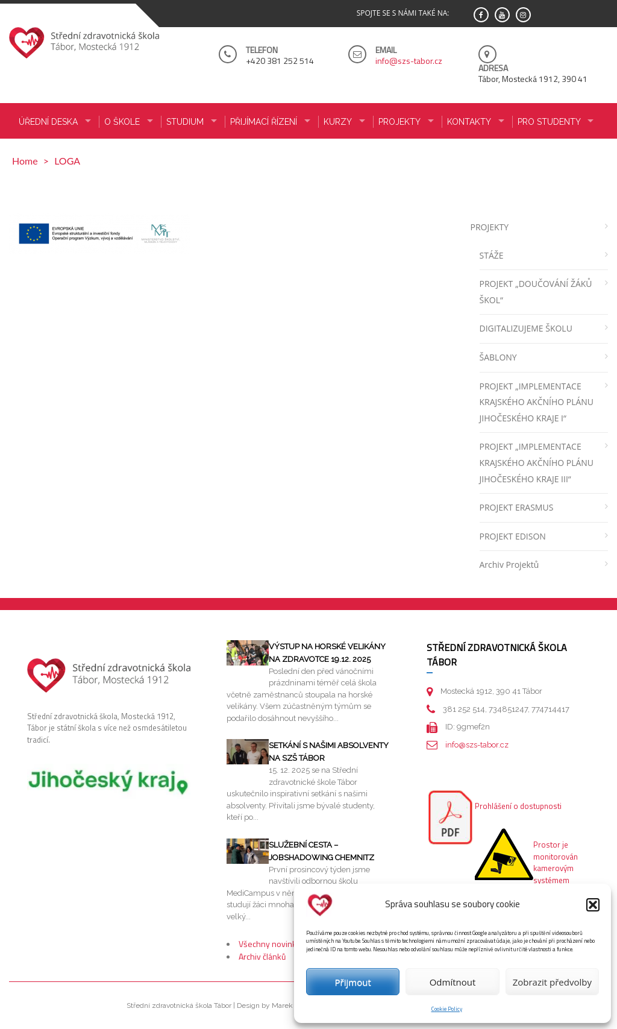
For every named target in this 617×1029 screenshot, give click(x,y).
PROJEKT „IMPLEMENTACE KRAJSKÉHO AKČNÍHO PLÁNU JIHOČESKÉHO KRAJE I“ (537, 402)
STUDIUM (185, 122)
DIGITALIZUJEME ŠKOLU (526, 328)
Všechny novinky (270, 943)
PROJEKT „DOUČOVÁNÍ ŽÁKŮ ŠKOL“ (536, 292)
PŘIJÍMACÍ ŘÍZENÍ (263, 122)
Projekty (399, 122)
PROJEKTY (490, 227)
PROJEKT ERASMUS (517, 507)
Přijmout (353, 982)
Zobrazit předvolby (552, 982)
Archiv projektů (509, 564)
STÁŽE (492, 255)
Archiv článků (262, 956)
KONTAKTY (469, 122)
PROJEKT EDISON (513, 536)
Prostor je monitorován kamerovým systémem (555, 862)
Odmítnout (453, 982)
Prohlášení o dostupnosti (518, 806)
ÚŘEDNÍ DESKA (48, 122)
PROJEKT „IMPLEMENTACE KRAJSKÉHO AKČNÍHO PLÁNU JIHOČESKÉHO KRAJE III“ (537, 462)
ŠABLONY (498, 357)
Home (25, 160)
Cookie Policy (446, 1009)
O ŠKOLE (122, 122)
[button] (593, 905)
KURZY (338, 122)
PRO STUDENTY (549, 122)
